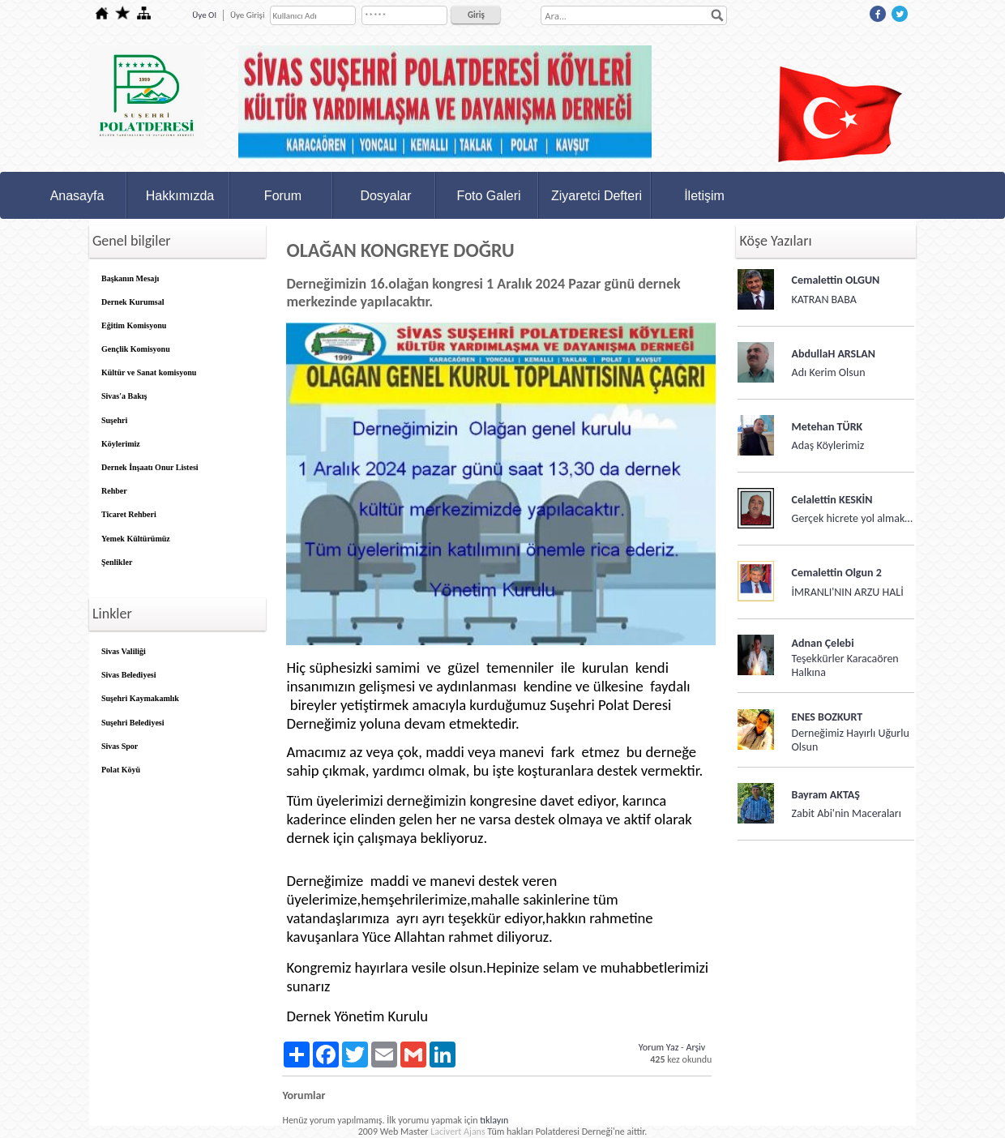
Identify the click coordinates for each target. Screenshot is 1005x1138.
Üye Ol (204, 15)
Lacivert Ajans (457, 1131)
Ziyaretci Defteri (596, 196)
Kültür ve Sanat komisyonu (148, 372)
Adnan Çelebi (823, 643)
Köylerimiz (120, 443)
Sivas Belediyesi (128, 674)
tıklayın (494, 1120)
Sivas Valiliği (123, 651)
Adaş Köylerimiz (828, 445)
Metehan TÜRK (827, 427)
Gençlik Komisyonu (135, 348)
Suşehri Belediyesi (133, 722)
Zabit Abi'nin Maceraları (846, 813)
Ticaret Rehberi (128, 514)
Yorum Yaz (659, 1047)
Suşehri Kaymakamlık (140, 698)
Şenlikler (116, 562)
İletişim (704, 196)
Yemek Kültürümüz (135, 538)
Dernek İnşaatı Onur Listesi (150, 467)
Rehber (114, 490)
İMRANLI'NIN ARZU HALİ (848, 592)
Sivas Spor (119, 746)
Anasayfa (77, 196)
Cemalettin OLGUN (836, 280)
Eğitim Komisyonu (133, 325)
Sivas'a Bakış (124, 395)
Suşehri (114, 420)
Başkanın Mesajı (130, 278)
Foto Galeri (488, 196)
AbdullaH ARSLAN (833, 354)
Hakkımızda (180, 196)
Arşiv (695, 1047)
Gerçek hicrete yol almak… (852, 518)
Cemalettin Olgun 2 (837, 573)
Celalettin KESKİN (832, 500)
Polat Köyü (120, 769)
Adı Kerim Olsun (829, 372)
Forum (283, 196)
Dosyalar (385, 196)
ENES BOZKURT (827, 717)
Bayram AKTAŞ (826, 795)
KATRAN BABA (824, 299)
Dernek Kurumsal (133, 301)
